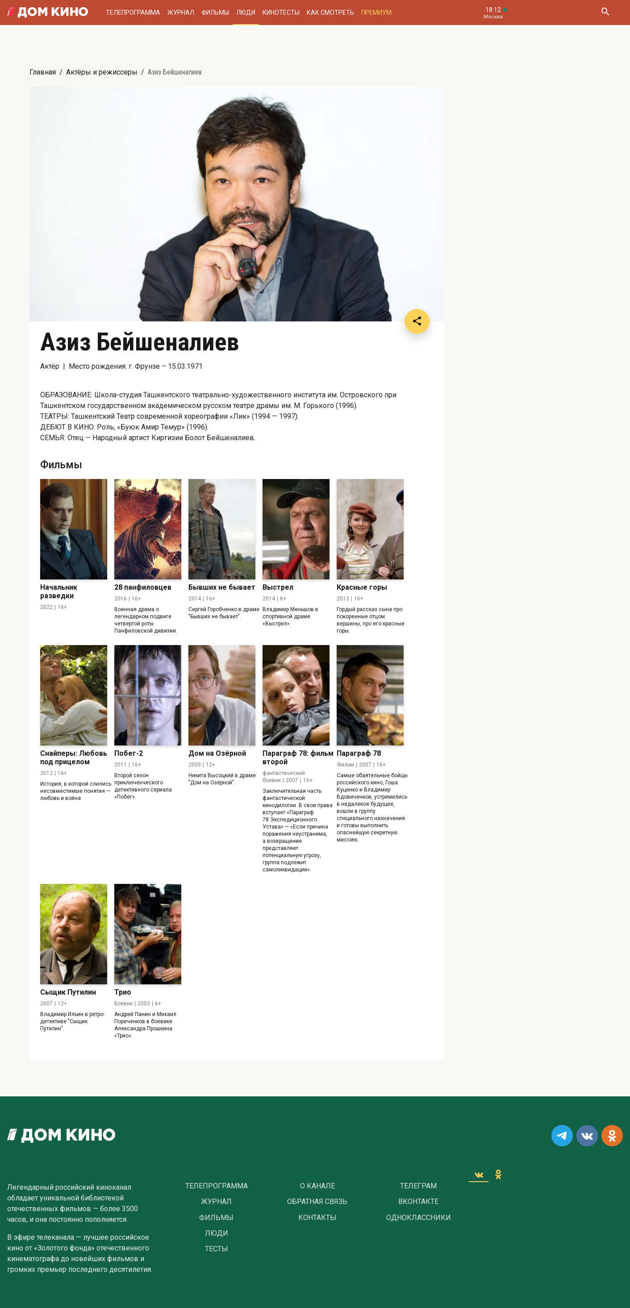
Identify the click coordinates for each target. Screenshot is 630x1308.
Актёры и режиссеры (102, 72)
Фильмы (215, 12)
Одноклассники (418, 1218)
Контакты (317, 1218)
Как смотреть (330, 12)
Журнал (180, 12)
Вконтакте (418, 1202)
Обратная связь (317, 1202)
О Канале (317, 1186)
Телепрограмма (133, 12)
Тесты (216, 1249)
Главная (42, 72)
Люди (245, 12)
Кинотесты (281, 12)
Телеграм (418, 1186)
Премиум (376, 12)
